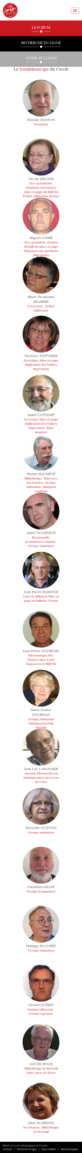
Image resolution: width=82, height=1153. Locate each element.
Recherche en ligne (27, 1149)
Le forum (7, 1149)
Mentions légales (69, 1149)
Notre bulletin (49, 1149)
